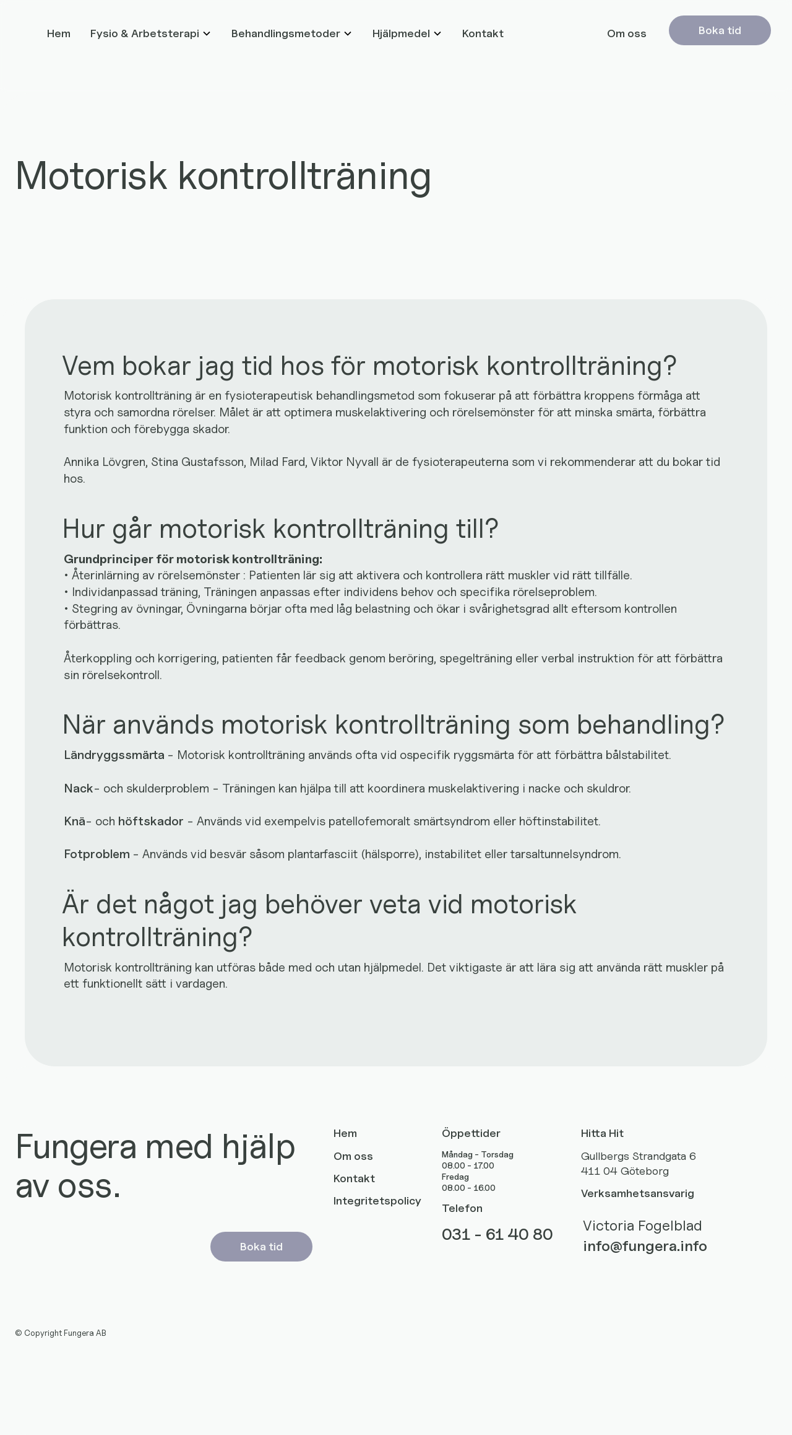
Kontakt (483, 33)
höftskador (151, 821)
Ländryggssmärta (115, 754)
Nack (78, 788)
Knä (74, 821)
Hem (59, 33)
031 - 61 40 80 (497, 1234)
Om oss (627, 33)
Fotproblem (98, 853)
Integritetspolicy (377, 1200)
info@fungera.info (645, 1245)
